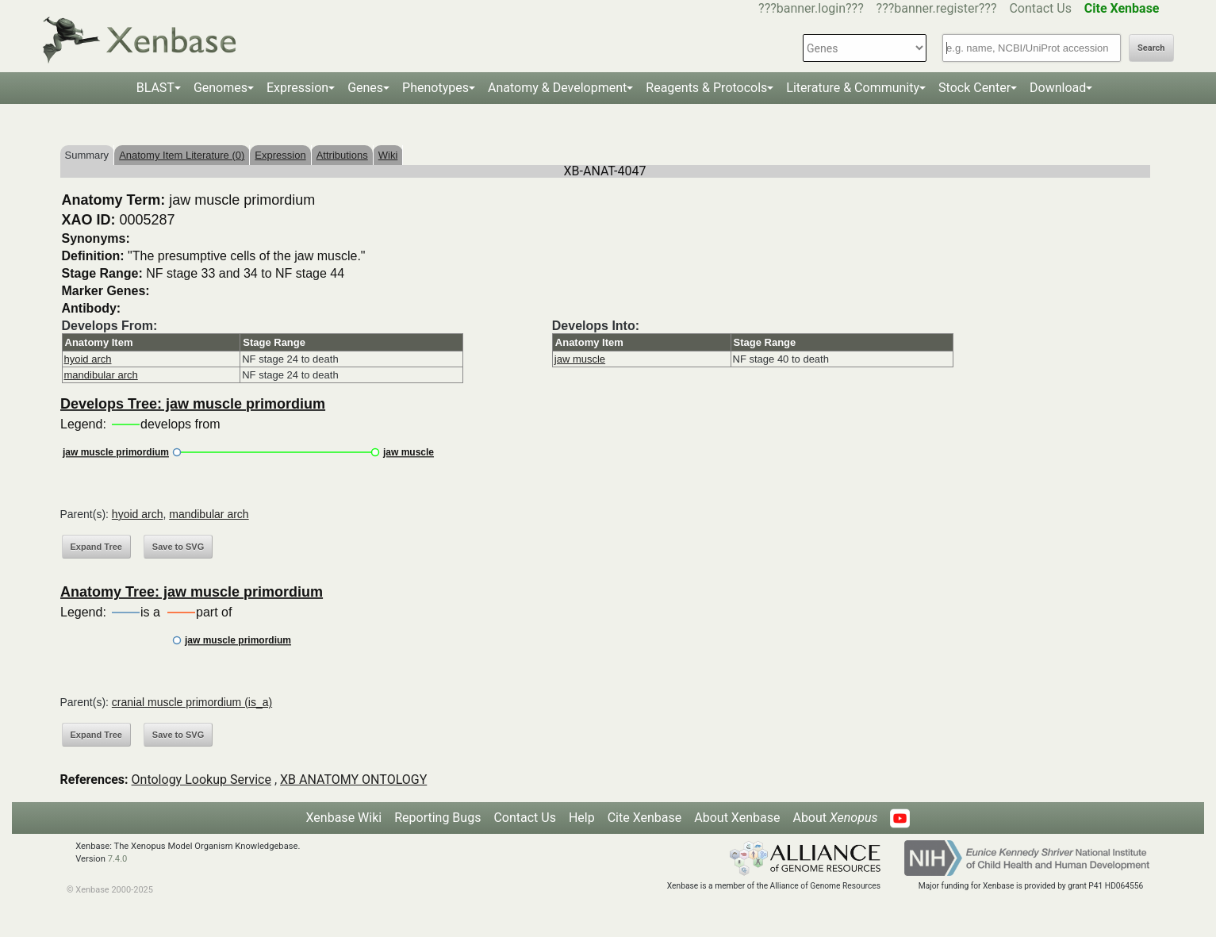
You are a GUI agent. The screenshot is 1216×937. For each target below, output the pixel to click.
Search (1150, 48)
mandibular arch (101, 375)
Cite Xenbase (645, 817)
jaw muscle (579, 359)
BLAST (155, 87)
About (834, 817)
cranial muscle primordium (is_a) (192, 702)
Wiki (388, 155)
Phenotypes (435, 87)
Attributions (342, 155)
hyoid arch (88, 359)
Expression (297, 87)
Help (582, 817)
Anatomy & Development (557, 87)
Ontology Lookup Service (201, 779)
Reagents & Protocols (706, 87)
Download (1058, 87)
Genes (365, 87)
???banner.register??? (937, 8)
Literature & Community (852, 87)
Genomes (220, 87)
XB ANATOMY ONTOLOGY (353, 779)
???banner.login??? (811, 8)
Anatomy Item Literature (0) (181, 155)
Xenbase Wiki (344, 817)
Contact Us (1040, 8)
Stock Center (974, 87)
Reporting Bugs (437, 817)
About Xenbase (737, 817)
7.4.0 (118, 859)
